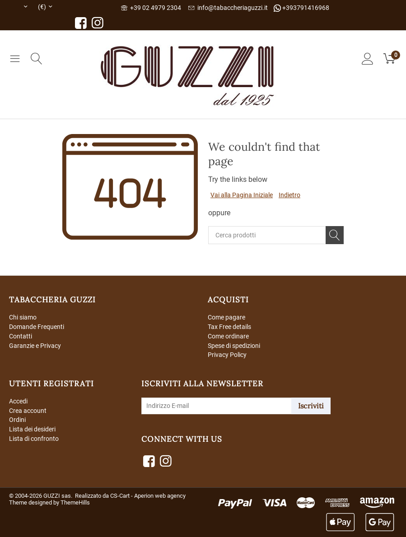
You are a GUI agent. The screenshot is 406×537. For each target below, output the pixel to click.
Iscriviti (311, 405)
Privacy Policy (227, 354)
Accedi (18, 401)
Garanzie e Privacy (35, 345)
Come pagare (226, 317)
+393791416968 (301, 8)
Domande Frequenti (36, 326)
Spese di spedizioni (234, 345)
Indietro (289, 195)
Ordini (17, 420)
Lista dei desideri (32, 429)
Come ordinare (228, 336)
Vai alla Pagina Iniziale (241, 195)
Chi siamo (23, 317)
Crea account (28, 410)
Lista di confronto (34, 438)
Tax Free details (229, 326)
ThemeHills (75, 502)
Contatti (20, 336)
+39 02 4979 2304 (151, 7)
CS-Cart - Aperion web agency (148, 495)
